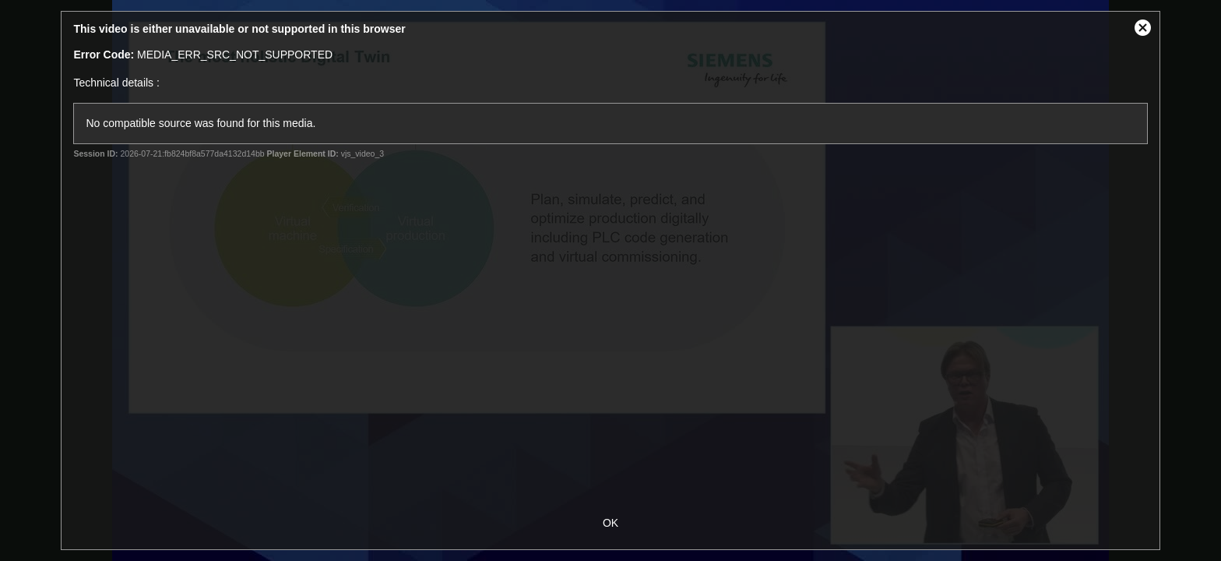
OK (610, 523)
